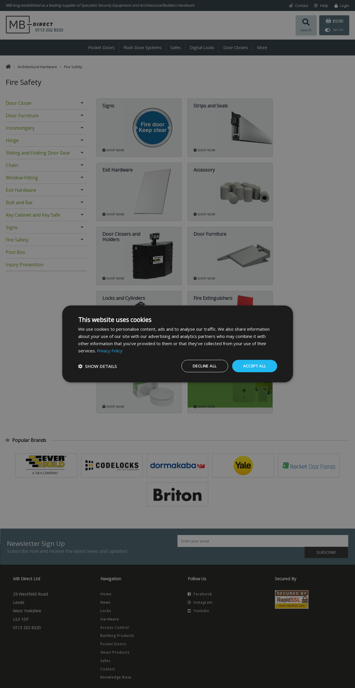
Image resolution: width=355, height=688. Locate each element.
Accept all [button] (253, 366)
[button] (97, 366)
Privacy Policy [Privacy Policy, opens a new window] (110, 350)
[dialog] (177, 344)
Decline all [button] (201, 366)
